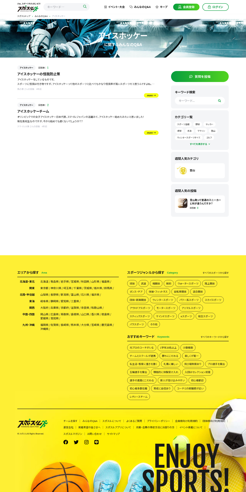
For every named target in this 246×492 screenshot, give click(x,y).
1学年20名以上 (168, 347)
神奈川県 (56, 288)
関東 (32, 288)
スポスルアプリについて (118, 427)
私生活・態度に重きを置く (143, 364)
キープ (161, 7)
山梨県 (44, 294)
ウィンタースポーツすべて (188, 137)
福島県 (105, 281)
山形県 (95, 281)
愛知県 (65, 301)
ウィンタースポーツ (162, 300)
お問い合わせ (94, 434)
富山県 (75, 294)
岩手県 (65, 281)
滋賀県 (75, 307)
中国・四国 (28, 314)
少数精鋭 (188, 347)
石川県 (85, 294)
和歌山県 (96, 307)
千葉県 (78, 288)
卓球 (179, 130)
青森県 (55, 281)
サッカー (209, 124)
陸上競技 (210, 283)
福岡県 (44, 324)
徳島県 (105, 314)
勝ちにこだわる (170, 356)
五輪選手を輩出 (138, 372)
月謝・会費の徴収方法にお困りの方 (155, 427)
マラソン (201, 130)
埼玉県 (67, 288)
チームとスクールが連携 (143, 356)
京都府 (65, 307)
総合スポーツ (205, 316)
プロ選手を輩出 (216, 364)
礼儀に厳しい (171, 364)
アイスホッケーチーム (33, 111)
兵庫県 (55, 307)
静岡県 (55, 301)
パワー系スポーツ (189, 300)
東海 (32, 301)
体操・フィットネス (158, 291)
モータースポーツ (165, 308)
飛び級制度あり (192, 364)
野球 (197, 124)
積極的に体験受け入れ (165, 372)
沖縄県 (44, 328)
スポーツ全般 (183, 124)
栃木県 (98, 288)
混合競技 (198, 291)
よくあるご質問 (134, 421)
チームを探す (70, 421)
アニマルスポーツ (191, 308)
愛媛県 (44, 318)
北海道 (44, 281)
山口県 (85, 314)
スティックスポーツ (140, 316)
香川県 (95, 314)
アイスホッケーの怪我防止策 (38, 73)
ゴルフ (209, 137)
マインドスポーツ (165, 316)
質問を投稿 (200, 76)
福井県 (95, 294)
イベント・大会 (114, 7)
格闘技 (156, 283)
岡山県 (44, 314)
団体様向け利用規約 (214, 421)
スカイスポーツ (213, 300)
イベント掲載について (191, 427)
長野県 (55, 294)
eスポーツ (186, 316)
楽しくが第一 (192, 356)
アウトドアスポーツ (140, 308)
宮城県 (75, 281)
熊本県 (75, 324)
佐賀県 (55, 324)
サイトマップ (113, 434)
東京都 (44, 288)
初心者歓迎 (197, 380)
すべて (216, 273)
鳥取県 (65, 314)
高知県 (55, 318)
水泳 (189, 130)
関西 (32, 307)
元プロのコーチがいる (142, 347)
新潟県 (65, 294)
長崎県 (65, 324)
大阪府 (44, 307)
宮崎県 (95, 324)
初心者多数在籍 (138, 388)
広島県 (55, 314)
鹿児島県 (106, 324)
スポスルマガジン (72, 434)
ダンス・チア (136, 291)
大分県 (85, 324)
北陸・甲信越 (27, 294)
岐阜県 (44, 301)
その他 (153, 324)
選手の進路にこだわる (142, 380)
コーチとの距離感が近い (190, 388)
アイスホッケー (26, 67)
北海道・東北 (27, 281)
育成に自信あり (162, 388)
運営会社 (68, 427)
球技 (132, 283)
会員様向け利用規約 (186, 421)
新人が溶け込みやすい (172, 380)
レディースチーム (138, 396)
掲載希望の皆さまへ (89, 427)
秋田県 (85, 281)
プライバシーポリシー (158, 421)
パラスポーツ (137, 324)
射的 (168, 283)
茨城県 (88, 288)
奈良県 (85, 307)
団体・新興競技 (138, 300)
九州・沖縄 (28, 324)
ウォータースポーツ (188, 283)
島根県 (75, 314)
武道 (143, 283)
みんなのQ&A (140, 7)
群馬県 (108, 288)
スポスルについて (111, 421)
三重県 (75, 301)
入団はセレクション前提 (197, 372)
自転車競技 (180, 291)
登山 (213, 130)
